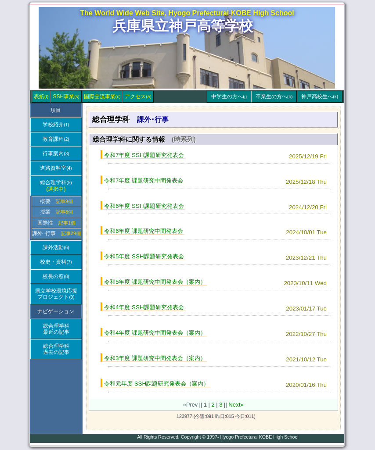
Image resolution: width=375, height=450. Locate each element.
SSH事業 (66, 96)
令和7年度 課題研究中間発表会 (143, 180)
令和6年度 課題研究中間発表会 (143, 231)
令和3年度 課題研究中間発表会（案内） (155, 358)
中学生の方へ (229, 96)
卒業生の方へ (274, 96)
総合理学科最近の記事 (56, 329)
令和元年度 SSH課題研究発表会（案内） (156, 383)
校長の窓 (56, 276)
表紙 (41, 96)
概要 (56, 201)
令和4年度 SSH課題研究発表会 (144, 307)
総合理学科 (56, 185)
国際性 (56, 223)
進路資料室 (56, 168)
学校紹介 (56, 124)
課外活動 (56, 247)
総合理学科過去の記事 (56, 349)
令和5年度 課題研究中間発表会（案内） (155, 282)
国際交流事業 (102, 96)
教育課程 (56, 139)
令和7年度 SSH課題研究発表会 (144, 155)
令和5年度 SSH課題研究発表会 (144, 256)
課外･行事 (56, 233)
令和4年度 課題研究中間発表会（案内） (155, 332)
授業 (56, 212)
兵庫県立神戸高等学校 (182, 26)
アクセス (138, 96)
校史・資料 (56, 262)
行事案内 (56, 153)
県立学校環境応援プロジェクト (56, 294)
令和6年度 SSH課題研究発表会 (144, 206)
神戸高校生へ (319, 96)
